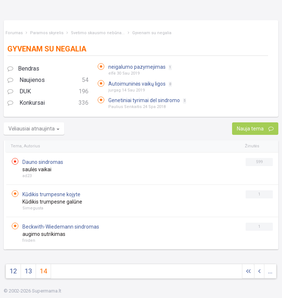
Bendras (23, 68)
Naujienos (47, 80)
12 (13, 271)
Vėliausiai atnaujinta (33, 129)
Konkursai (47, 103)
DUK (47, 91)
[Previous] (259, 271)
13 (28, 271)
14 (43, 271)
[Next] (248, 271)
